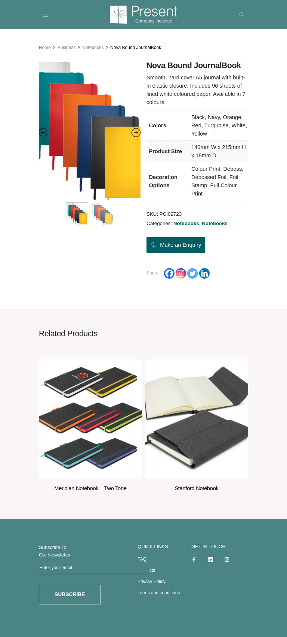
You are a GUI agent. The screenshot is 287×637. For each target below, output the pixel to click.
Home (45, 46)
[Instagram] (181, 272)
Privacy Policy (152, 580)
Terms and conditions (159, 591)
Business (67, 46)
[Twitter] (192, 272)
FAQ (142, 558)
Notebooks (93, 46)
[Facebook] (169, 272)
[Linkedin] (204, 272)
